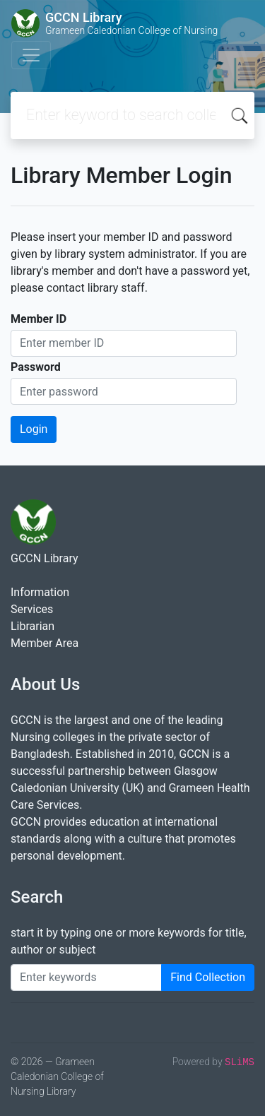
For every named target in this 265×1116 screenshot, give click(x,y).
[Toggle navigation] (31, 55)
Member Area (44, 643)
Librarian (32, 626)
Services (32, 609)
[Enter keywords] (86, 977)
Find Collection (207, 977)
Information (40, 592)
